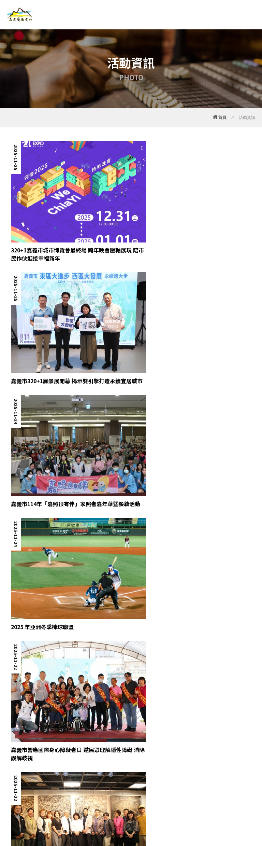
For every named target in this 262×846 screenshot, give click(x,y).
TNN (140, 814)
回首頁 (211, 800)
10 (218, 750)
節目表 (87, 800)
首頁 (220, 117)
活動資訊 (110, 800)
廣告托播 (136, 800)
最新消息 (40, 800)
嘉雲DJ (64, 800)
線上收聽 (161, 800)
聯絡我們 (187, 800)
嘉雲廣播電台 (21, 14)
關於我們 (15, 800)
